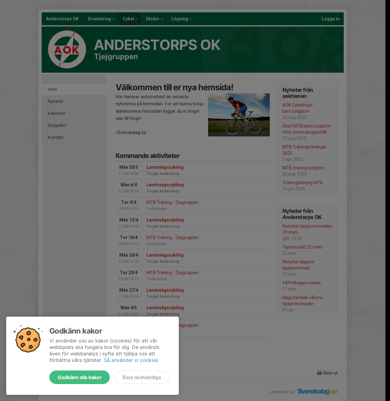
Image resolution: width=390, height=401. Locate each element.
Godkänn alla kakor (79, 377)
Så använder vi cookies (131, 360)
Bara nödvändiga (142, 377)
